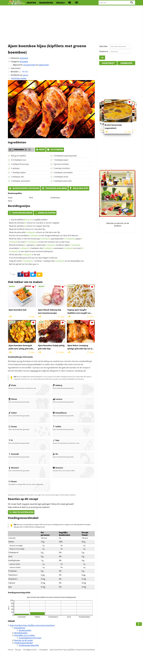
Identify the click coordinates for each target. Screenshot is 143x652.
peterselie (26, 232)
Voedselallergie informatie (30, 638)
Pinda (12, 385)
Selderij (57, 385)
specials (60, 2)
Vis (55, 454)
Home (10, 649)
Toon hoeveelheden (20, 213)
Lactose (57, 399)
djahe (72, 245)
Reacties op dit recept (23, 640)
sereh (24, 261)
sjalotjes (21, 226)
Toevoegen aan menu (54, 188)
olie (46, 248)
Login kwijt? (108, 63)
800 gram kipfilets (18, 155)
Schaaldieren (60, 413)
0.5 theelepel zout (18, 160)
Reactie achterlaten (21, 512)
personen (16, 68)
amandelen (29, 235)
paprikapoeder (63, 238)
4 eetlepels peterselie (63, 181)
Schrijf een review (18, 78)
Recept (18, 649)
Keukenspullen (25, 630)
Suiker (12, 413)
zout (29, 242)
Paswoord (103, 51)
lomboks (21, 223)
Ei (10, 440)
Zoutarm (58, 468)
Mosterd (13, 468)
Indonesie (24, 58)
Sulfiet (57, 426)
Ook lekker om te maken (24, 635)
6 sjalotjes (15, 168)
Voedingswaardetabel (23, 643)
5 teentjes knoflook (62, 168)
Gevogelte (23, 61)
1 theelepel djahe (18, 172)
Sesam (12, 426)
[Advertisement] (71, 24)
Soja (56, 440)
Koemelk (13, 454)
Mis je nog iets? (78, 188)
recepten (31, 2)
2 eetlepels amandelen (63, 172)
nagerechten (43, 65)
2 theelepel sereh (61, 176)
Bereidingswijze (20, 633)
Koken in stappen (45, 213)
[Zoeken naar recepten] (117, 2)
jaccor (25, 75)
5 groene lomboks (61, 164)
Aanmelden (126, 63)
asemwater (64, 248)
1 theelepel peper (61, 160)
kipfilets (25, 219)
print (40, 149)
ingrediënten (46, 2)
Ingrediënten (19, 628)
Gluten (12, 399)
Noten (12, 481)
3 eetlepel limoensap (20, 164)
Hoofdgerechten (30, 649)
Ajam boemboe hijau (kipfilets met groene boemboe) (32, 625)
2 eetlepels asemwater (20, 181)
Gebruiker (103, 46)
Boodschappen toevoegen (24, 188)
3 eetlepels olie (17, 176)
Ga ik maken (55, 149)
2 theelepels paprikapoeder (65, 155)
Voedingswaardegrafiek (29, 645)
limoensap (40, 238)
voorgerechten (29, 65)
